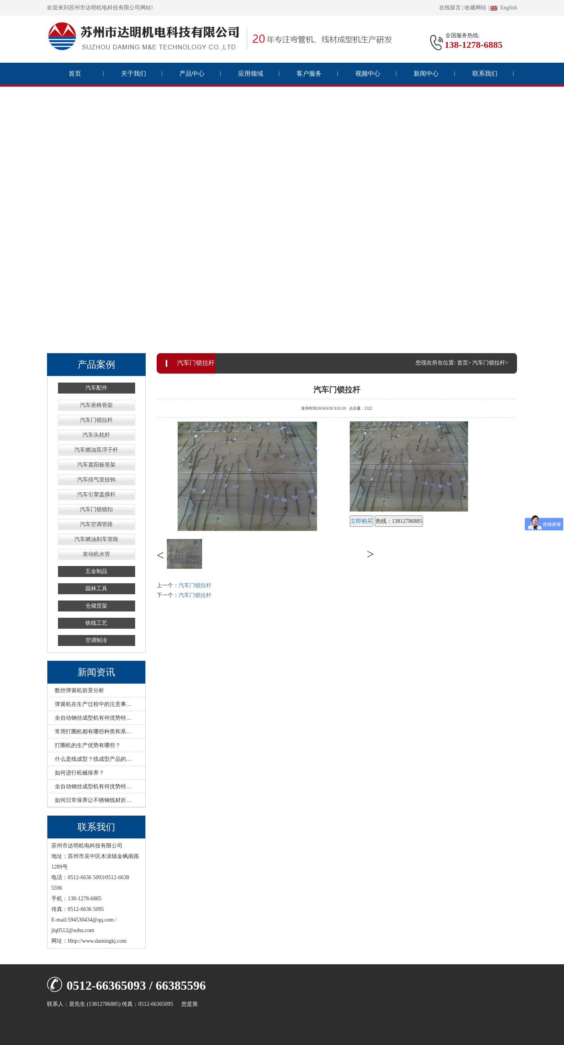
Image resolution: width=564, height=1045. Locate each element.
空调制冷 (96, 640)
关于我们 (133, 73)
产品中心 (191, 73)
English (503, 8)
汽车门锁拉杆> (490, 363)
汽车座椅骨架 (96, 405)
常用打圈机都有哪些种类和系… (93, 732)
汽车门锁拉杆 (96, 420)
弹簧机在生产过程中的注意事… (93, 704)
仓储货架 (96, 606)
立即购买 (361, 521)
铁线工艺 (96, 623)
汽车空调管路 (96, 524)
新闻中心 (426, 73)
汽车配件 (96, 388)
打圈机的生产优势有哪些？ (88, 745)
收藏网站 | (477, 8)
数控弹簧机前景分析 (79, 690)
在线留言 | (451, 8)
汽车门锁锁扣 (96, 509)
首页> (464, 363)
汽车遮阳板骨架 (96, 465)
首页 (75, 73)
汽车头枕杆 (96, 435)
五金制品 (96, 571)
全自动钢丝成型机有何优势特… (93, 718)
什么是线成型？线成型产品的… (93, 759)
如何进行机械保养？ (79, 773)
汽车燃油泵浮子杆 (96, 450)
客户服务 (309, 73)
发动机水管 (96, 554)
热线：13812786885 (399, 521)
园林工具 (96, 588)
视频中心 (367, 73)
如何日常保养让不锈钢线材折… (93, 800)
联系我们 (484, 73)
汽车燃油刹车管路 (96, 539)
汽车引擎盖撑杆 (96, 494)
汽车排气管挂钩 (96, 480)
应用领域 (250, 73)
